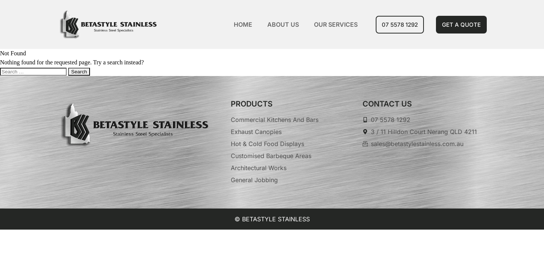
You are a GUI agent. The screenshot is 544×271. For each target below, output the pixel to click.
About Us (283, 24)
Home (243, 24)
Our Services (336, 24)
